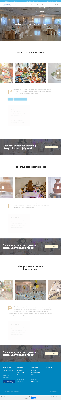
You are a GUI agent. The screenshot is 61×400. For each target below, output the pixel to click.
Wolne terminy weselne (52, 1)
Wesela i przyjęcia (20, 372)
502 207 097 (13, 1)
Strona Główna (34, 370)
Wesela (20, 4)
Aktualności (13, 4)
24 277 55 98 (6, 1)
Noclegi (37, 4)
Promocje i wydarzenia (35, 372)
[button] (3, 73)
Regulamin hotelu (34, 381)
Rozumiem (34, 398)
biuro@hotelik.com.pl (8, 377)
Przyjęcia (31, 4)
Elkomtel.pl (20, 391)
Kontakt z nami (34, 379)
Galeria (42, 4)
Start (27, 35)
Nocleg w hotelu (20, 370)
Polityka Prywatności (54, 391)
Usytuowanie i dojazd (35, 377)
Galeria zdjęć (33, 374)
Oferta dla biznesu (20, 379)
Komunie (19, 377)
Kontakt (48, 4)
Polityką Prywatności (32, 396)
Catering (26, 4)
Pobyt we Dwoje (20, 381)
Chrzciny (18, 374)
